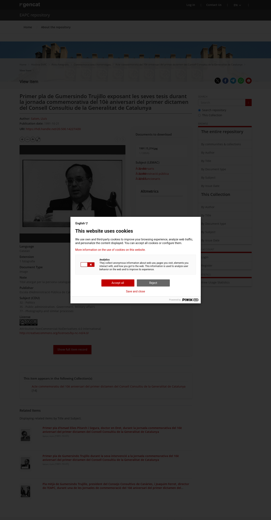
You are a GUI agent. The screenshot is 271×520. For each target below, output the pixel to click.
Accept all (118, 282)
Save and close (135, 291)
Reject (153, 282)
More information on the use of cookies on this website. (110, 249)
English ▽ (82, 223)
